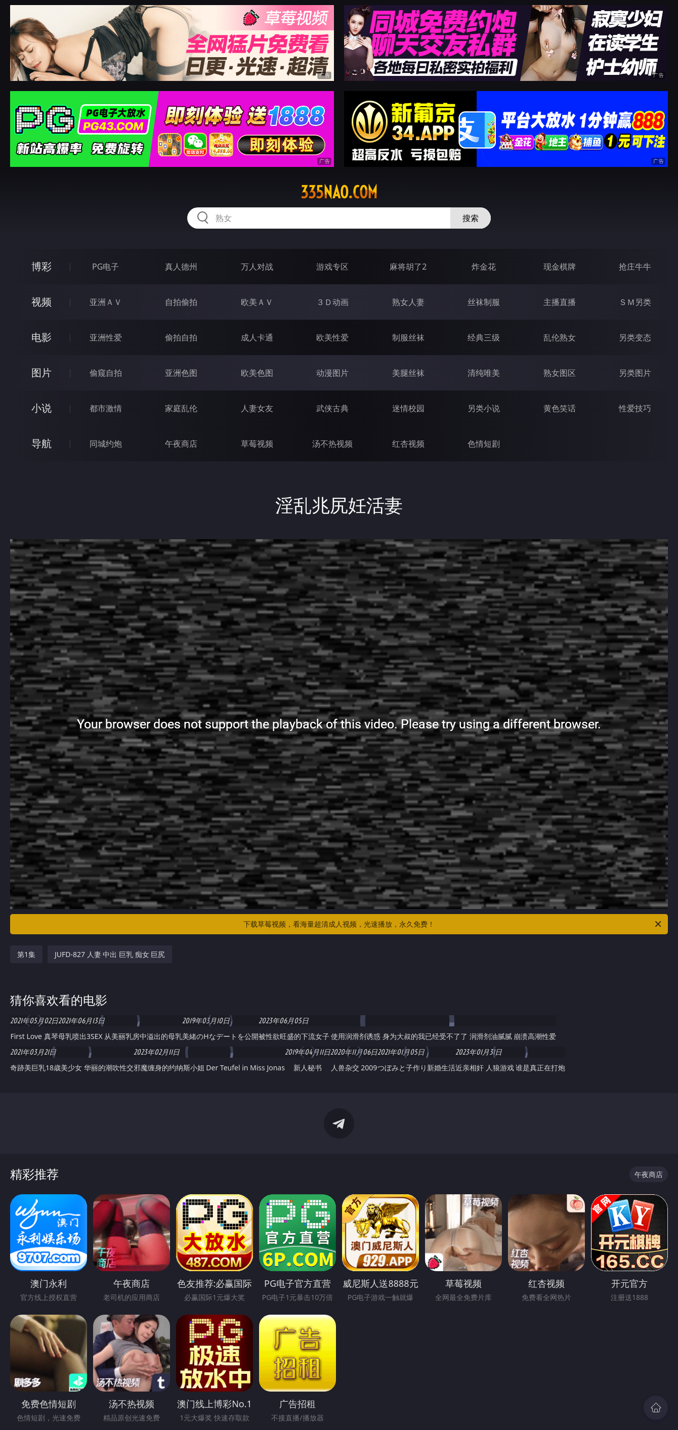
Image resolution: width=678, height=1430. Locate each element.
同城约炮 (106, 443)
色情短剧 (484, 443)
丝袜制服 (484, 302)
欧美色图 (257, 372)
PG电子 (105, 266)
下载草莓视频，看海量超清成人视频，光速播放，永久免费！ (453, 924)
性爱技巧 (635, 408)
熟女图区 (559, 372)
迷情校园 (408, 408)
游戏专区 (332, 266)
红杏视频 (408, 443)
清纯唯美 (484, 372)
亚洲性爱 (106, 337)
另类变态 (635, 337)
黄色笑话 (559, 408)
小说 (41, 408)
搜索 (470, 218)
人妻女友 (257, 408)
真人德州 (181, 266)
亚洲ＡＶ (106, 302)
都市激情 (106, 408)
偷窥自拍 (106, 372)
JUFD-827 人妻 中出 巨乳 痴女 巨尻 (110, 954)
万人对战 (257, 266)
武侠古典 (332, 408)
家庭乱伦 (181, 408)
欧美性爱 (332, 337)
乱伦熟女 (559, 337)
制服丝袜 (408, 337)
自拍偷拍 (181, 302)
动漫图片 (332, 372)
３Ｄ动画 (332, 302)
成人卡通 (257, 337)
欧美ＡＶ (257, 302)
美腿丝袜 (408, 372)
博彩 (41, 266)
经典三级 (484, 337)
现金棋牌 (559, 266)
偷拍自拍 (181, 337)
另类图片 (635, 372)
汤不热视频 (332, 443)
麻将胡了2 (408, 266)
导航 (41, 443)
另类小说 (484, 408)
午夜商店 (181, 443)
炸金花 (484, 266)
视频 (41, 302)
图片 (41, 372)
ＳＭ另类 (635, 302)
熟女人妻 (408, 302)
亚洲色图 (181, 372)
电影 (41, 337)
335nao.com (339, 192)
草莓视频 (257, 443)
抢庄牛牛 (635, 266)
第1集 (26, 954)
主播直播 (559, 302)
